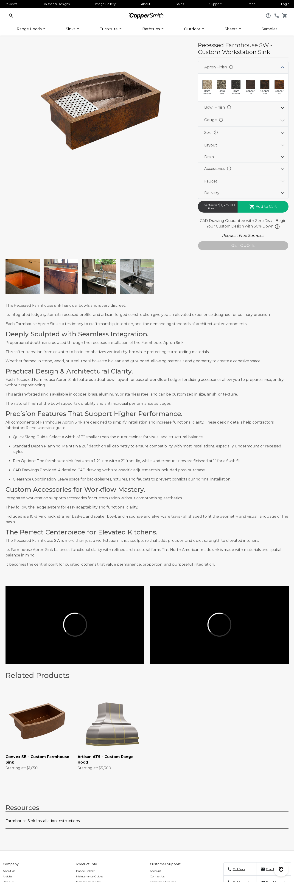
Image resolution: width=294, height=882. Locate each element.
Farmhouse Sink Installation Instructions (43, 821)
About (145, 4)
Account (155, 871)
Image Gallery (105, 4)
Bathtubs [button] (151, 29)
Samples (269, 29)
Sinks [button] (71, 29)
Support (215, 4)
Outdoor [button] (192, 29)
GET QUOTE (243, 245)
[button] (11, 15)
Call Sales (239, 869)
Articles (7, 876)
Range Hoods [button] (29, 29)
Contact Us (157, 876)
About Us (9, 871)
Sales (180, 4)
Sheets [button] (231, 29)
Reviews (11, 4)
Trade (251, 4)
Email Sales (273, 869)
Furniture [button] (109, 29)
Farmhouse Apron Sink (55, 379)
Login (285, 4)
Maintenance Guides (89, 876)
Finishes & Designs (56, 4)
